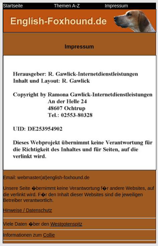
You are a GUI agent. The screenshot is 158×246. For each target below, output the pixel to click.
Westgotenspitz (66, 224)
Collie (49, 235)
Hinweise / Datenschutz (27, 210)
